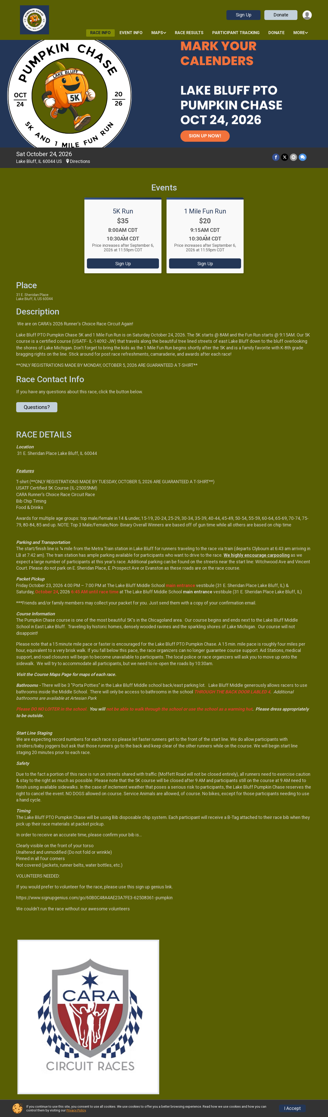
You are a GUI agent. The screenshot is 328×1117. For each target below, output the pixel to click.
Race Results (189, 32)
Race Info (100, 32)
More (299, 32)
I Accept (292, 1108)
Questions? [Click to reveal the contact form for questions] (37, 407)
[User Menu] (307, 15)
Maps (157, 32)
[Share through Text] (303, 157)
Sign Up (243, 14)
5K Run (123, 211)
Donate (281, 14)
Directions (80, 161)
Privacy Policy (76, 1110)
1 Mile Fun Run (205, 211)
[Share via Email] (293, 157)
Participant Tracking (236, 32)
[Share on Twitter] (284, 157)
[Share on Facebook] (275, 157)
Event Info (131, 32)
